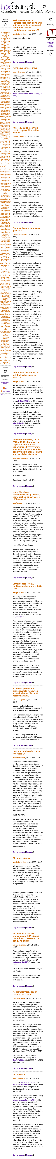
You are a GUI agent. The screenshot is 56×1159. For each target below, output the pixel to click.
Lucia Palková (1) (5, 259)
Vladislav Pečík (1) (5, 273)
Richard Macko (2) (5, 161)
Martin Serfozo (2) (5, 119)
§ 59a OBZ (23, 608)
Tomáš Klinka (18, 137)
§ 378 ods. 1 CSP (34, 1051)
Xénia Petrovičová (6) (5, 81)
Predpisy (50, 43)
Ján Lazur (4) (5, 92)
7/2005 (26, 241)
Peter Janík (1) (5, 216)
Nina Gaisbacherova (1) (5, 323)
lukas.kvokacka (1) (5, 305)
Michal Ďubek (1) (5, 255)
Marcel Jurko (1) (5, 219)
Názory (29, 62)
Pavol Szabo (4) (5, 88)
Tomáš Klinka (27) (5, 45)
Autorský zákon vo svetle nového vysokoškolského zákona (25, 130)
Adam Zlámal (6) (5, 77)
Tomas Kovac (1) (5, 283)
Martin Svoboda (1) (5, 348)
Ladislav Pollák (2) (5, 145)
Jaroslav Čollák (19, 758)
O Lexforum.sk (5, 395)
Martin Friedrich (19, 34)
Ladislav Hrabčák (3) (5, 116)
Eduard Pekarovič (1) (5, 257)
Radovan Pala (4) (5, 96)
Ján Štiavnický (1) (5, 242)
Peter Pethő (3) (5, 102)
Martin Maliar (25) (5, 50)
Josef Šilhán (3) (5, 110)
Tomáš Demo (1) (5, 213)
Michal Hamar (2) (5, 134)
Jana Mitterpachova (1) (5, 330)
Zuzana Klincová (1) (5, 191)
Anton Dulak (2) (5, 132)
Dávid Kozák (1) (5, 353)
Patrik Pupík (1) (5, 205)
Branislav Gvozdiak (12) (5, 57)
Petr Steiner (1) (5, 295)
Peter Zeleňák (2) (5, 125)
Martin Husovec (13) (5, 54)
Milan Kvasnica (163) (5, 33)
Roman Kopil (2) (5, 128)
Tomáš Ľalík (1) (5, 277)
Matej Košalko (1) (5, 170)
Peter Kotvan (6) (5, 79)
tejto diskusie (18, 423)
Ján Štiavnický (18, 503)
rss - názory (5, 391)
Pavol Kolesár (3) (5, 114)
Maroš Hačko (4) (5, 86)
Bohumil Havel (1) (5, 187)
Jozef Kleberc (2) (5, 159)
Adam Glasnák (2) (5, 149)
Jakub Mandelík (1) (5, 312)
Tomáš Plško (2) (5, 126)
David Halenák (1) (5, 301)
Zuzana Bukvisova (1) (5, 339)
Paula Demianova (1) (5, 167)
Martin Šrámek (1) (5, 267)
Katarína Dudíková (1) (5, 234)
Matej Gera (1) (5, 189)
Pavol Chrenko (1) (5, 248)
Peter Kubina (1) (5, 225)
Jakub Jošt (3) (5, 113)
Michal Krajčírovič (20, 700)
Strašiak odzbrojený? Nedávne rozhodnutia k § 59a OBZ (27, 586)
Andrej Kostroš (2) (5, 154)
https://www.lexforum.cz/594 (24, 1100)
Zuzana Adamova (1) (5, 175)
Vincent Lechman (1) (5, 245)
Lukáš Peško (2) (5, 137)
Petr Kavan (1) (5, 279)
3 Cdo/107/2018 (24, 401)
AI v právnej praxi (21, 858)
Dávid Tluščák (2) (5, 158)
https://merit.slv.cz (28, 1082)
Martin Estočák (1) (5, 281)
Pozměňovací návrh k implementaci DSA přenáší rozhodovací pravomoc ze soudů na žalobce (26, 937)
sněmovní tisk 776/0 (21, 962)
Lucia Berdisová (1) (5, 172)
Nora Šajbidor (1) (5, 346)
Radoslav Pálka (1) (5, 164)
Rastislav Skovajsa (20, 458)
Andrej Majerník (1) (5, 210)
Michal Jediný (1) (5, 264)
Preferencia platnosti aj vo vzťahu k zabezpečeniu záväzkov (26, 375)
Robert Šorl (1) (5, 320)
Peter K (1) (5, 289)
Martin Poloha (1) (5, 217)
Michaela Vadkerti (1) (5, 336)
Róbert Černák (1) (5, 230)
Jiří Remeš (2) (5, 135)
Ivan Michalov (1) (5, 276)
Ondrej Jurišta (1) (5, 286)
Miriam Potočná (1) (5, 197)
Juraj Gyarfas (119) (5, 36)
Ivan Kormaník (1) (5, 327)
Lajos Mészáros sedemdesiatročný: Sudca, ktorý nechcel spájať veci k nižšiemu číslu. (26, 495)
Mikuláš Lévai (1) (5, 361)
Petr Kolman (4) (5, 101)
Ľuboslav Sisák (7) (5, 69)
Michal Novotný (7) (5, 72)
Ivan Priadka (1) (5, 185)
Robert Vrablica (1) (5, 203)
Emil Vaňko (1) (5, 223)
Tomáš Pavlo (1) (5, 232)
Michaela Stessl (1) (5, 178)
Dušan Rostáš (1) (5, 201)
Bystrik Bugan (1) (5, 294)
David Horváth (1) (5, 183)
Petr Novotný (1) (5, 199)
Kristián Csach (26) (5, 48)
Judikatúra (51, 42)
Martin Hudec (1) (5, 285)
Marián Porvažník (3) (5, 107)
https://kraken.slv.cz (21, 1084)
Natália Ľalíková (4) (5, 98)
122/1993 (16, 318)
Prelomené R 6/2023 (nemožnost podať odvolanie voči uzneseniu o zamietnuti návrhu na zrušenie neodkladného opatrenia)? (27, 25)
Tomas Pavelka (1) (5, 237)
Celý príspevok (19, 62)
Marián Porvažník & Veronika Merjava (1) (5, 308)
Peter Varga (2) (5, 129)
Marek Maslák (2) (5, 131)
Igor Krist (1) (5, 222)
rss (5, 388)
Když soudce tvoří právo (25, 68)
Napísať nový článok (5, 382)
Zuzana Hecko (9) (5, 62)
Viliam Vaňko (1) (5, 214)
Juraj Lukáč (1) (5, 240)
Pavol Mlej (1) (5, 265)
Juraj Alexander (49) (5, 39)
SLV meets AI (19, 1074)
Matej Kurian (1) (5, 303)
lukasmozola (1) (5, 208)
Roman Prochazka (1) (5, 194)
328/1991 (23, 303)
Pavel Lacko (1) (5, 253)
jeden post (19, 616)
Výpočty (50, 46)
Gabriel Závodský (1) (5, 351)
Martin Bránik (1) (5, 314)
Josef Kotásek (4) (5, 93)
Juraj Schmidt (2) (5, 122)
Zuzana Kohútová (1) (5, 358)
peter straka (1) (5, 297)
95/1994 (34, 307)
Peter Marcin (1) (5, 341)
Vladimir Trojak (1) (5, 261)
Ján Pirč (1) (5, 207)
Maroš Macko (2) (5, 123)
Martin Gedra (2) (5, 141)
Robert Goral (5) (5, 85)
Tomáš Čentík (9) (5, 67)
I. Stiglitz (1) (5, 362)
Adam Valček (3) (5, 111)
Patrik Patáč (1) (5, 288)
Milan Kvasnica (19, 72)
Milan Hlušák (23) (5, 52)
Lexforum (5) (5, 83)
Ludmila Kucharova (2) (5, 139)
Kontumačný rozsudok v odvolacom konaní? (25, 993)
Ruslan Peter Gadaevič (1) (5, 270)
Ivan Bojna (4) (5, 95)
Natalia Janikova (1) (5, 227)
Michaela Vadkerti (20, 235)
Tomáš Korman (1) (5, 251)
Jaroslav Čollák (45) (5, 42)
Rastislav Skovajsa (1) (5, 299)
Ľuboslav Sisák (19, 998)
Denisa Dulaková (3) (5, 104)
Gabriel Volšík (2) (5, 152)
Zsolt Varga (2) (5, 147)
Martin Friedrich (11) (5, 60)
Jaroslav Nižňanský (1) (5, 291)
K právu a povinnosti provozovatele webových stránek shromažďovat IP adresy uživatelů (25, 692)
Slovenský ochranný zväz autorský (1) (5, 317)
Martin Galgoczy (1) (5, 355)
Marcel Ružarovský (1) (5, 343)
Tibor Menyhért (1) (5, 181)
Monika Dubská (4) (5, 90)
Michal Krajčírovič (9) (5, 64)
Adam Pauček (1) (5, 364)
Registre (50, 45)
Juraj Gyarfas (18, 382)
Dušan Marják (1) (5, 220)
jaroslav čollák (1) (5, 333)
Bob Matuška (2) (5, 143)
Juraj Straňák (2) (5, 156)
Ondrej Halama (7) (5, 75)
